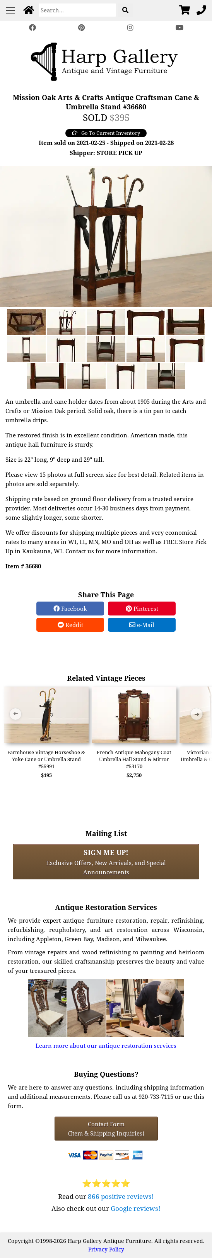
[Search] (77, 10)
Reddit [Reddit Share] (70, 625)
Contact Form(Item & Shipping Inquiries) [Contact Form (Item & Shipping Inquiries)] (106, 1128)
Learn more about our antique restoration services (106, 1045)
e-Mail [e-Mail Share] (141, 625)
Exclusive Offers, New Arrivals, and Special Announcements (106, 861)
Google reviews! (136, 1208)
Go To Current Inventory (106, 132)
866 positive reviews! (121, 1196)
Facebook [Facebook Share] (70, 608)
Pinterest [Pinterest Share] (142, 608)
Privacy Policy (106, 1249)
